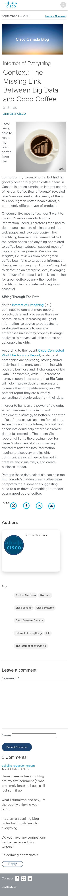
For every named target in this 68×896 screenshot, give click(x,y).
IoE (48, 633)
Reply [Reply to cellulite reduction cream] (12, 864)
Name (7, 735)
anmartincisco (14, 113)
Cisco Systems (45, 608)
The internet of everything (31, 646)
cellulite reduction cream (18, 765)
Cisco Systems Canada (29, 620)
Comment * (10, 678)
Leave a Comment (55, 16)
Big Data (45, 595)
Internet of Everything (27, 63)
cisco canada (24, 608)
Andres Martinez (25, 595)
